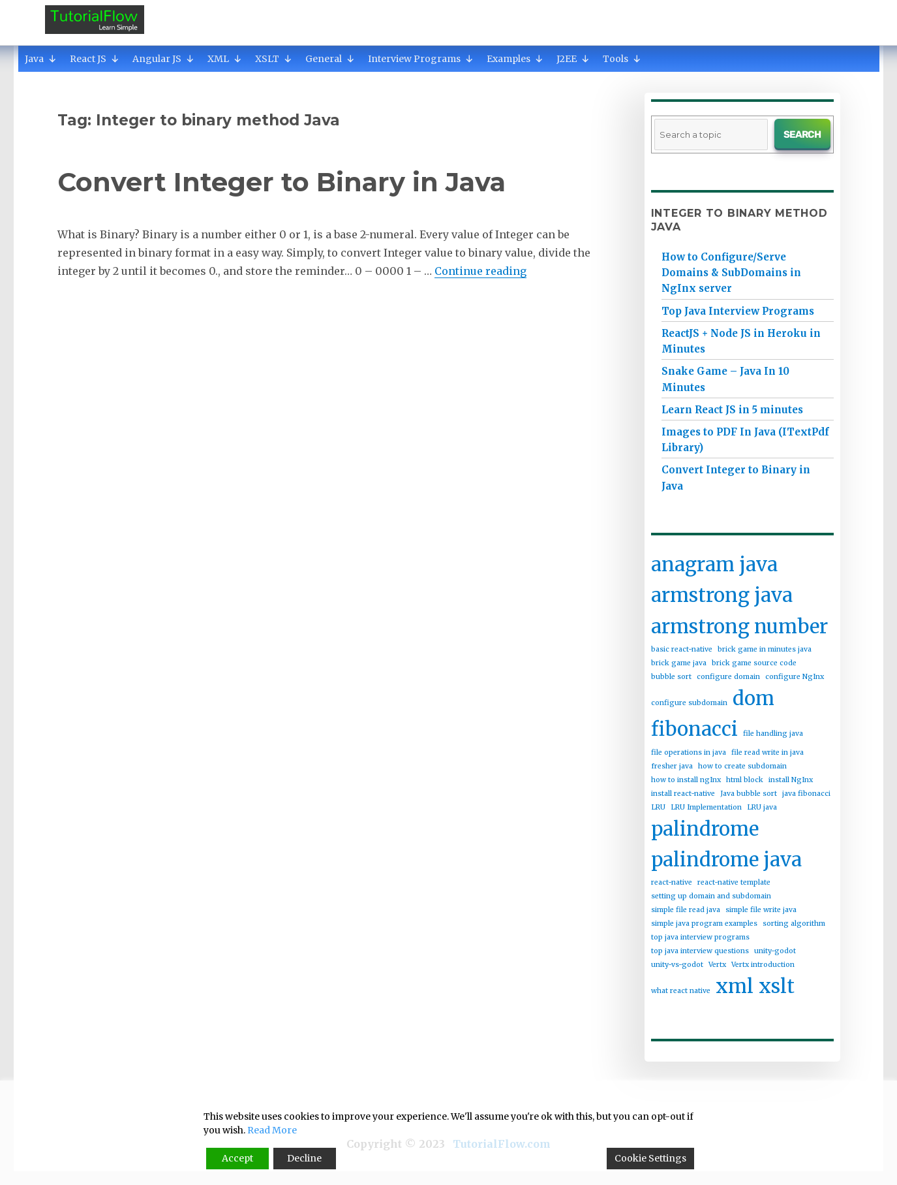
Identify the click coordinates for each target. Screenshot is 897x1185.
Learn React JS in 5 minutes (732, 409)
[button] (52, 59)
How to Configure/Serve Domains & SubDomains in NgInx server (731, 272)
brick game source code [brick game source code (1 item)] (754, 663)
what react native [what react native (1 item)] (680, 991)
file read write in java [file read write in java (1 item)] (767, 752)
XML (224, 59)
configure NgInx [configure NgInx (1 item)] (794, 676)
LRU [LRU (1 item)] (658, 807)
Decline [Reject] (304, 1158)
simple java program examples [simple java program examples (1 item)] (704, 923)
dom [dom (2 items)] (753, 698)
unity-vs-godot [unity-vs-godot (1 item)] (677, 964)
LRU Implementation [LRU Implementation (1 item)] (706, 807)
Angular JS (163, 59)
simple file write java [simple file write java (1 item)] (761, 910)
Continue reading (480, 270)
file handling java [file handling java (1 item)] (773, 733)
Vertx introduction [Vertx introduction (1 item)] (763, 964)
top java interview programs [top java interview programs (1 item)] (700, 937)
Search (802, 134)
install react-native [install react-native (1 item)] (683, 793)
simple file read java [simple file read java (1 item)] (685, 910)
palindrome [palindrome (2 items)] (705, 829)
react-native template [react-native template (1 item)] (733, 882)
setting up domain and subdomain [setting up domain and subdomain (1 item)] (711, 896)
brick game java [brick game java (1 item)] (679, 663)
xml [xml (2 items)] (734, 986)
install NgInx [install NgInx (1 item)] (790, 780)
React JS (94, 59)
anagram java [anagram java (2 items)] (714, 564)
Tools (622, 59)
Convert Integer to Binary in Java (281, 182)
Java (41, 59)
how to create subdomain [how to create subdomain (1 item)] (742, 766)
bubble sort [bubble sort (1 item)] (671, 676)
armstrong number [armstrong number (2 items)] (739, 626)
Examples (515, 59)
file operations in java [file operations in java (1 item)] (688, 752)
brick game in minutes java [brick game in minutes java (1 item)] (765, 649)
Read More (272, 1130)
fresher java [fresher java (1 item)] (672, 766)
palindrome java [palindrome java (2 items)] (726, 859)
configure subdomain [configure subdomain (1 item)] (689, 703)
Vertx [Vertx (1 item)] (717, 964)
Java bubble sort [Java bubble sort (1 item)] (748, 793)
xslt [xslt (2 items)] (777, 986)
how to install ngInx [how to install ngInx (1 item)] (686, 780)
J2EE (573, 59)
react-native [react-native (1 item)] (671, 882)
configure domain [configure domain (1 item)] (728, 676)
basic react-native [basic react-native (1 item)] (681, 649)
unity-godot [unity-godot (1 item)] (775, 951)
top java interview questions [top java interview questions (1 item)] (700, 951)
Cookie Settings (650, 1158)
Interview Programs (421, 59)
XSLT (273, 59)
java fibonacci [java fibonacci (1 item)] (806, 793)
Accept (237, 1158)
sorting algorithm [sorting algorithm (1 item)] (794, 923)
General (330, 59)
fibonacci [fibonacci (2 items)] (694, 729)
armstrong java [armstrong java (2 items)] (722, 595)
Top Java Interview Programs (737, 311)
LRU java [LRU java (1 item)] (762, 807)
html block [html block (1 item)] (744, 780)
